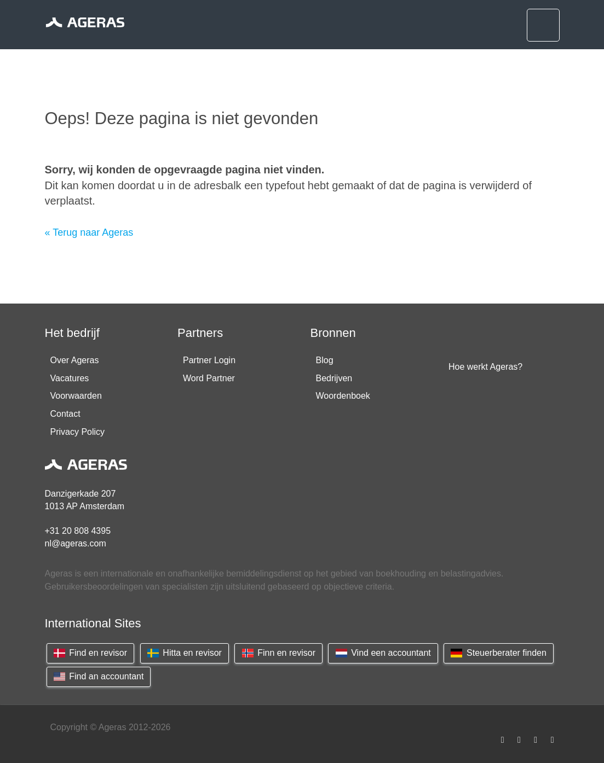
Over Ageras (74, 360)
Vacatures (69, 378)
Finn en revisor (278, 652)
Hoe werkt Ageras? (485, 366)
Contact (65, 413)
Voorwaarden (76, 395)
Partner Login (209, 360)
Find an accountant (99, 676)
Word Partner (209, 378)
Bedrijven (334, 378)
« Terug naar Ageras (89, 232)
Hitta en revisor (184, 652)
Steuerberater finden (499, 652)
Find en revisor (91, 652)
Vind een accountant (382, 652)
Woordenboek (343, 395)
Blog (324, 360)
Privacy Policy (77, 431)
